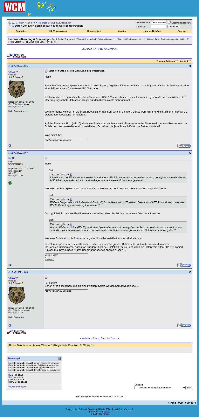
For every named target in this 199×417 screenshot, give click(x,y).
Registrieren (22, 31)
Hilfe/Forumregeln (57, 31)
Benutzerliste (94, 31)
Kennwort (140, 26)
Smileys (12, 377)
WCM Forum (18, 23)
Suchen (182, 31)
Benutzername (143, 22)
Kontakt (172, 403)
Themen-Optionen (165, 61)
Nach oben (190, 403)
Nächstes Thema (109, 338)
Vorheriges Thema (90, 338)
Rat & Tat (31, 23)
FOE (11, 158)
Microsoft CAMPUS (99, 48)
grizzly (13, 71)
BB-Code (12, 375)
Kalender (121, 31)
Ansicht (184, 61)
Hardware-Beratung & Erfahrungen (54, 23)
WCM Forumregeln (17, 387)
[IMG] (11, 379)
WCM (180, 403)
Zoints (107, 411)
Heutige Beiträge (152, 31)
